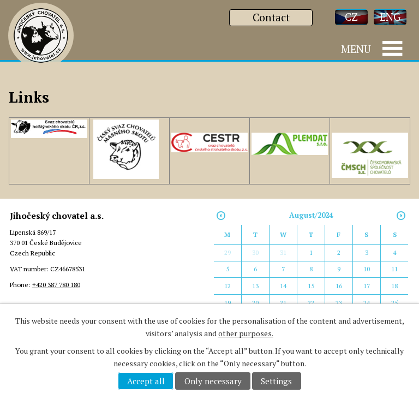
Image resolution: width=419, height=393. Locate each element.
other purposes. (245, 333)
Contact (271, 17)
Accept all (146, 381)
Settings (276, 381)
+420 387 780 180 (56, 285)
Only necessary (213, 381)
